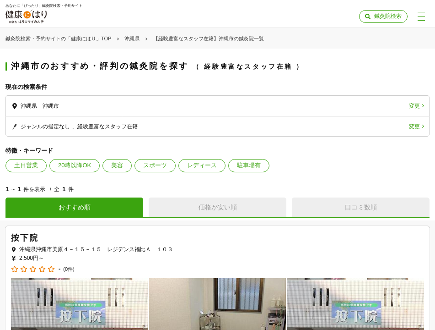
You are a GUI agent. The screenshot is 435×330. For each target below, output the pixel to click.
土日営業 (26, 165)
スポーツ (155, 165)
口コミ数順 (361, 207)
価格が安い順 (218, 207)
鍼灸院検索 (388, 16)
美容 (117, 165)
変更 (414, 106)
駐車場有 (249, 165)
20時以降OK (74, 165)
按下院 (24, 237)
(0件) (68, 269)
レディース (202, 165)
